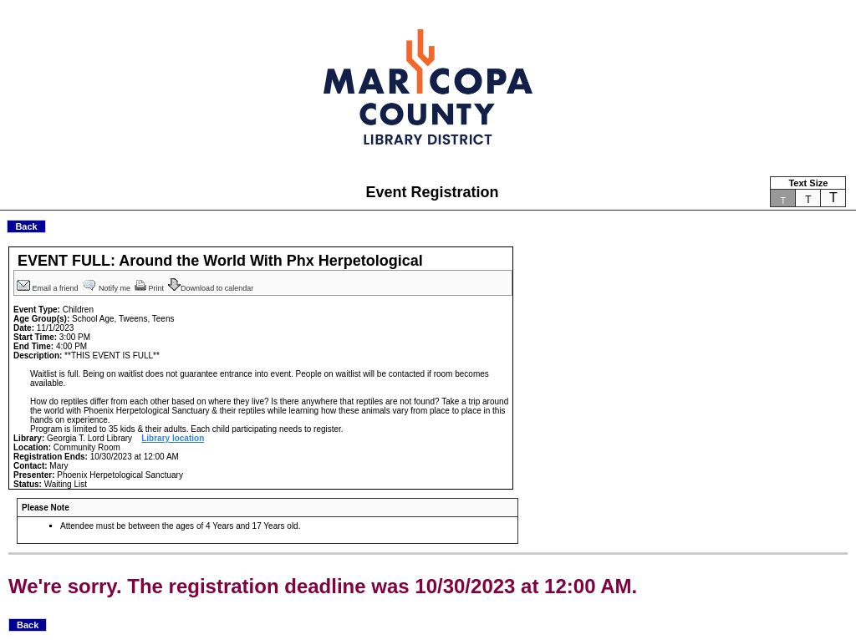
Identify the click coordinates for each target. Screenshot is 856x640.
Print (150, 288)
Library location (172, 438)
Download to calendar (212, 288)
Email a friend (48, 288)
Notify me (108, 288)
